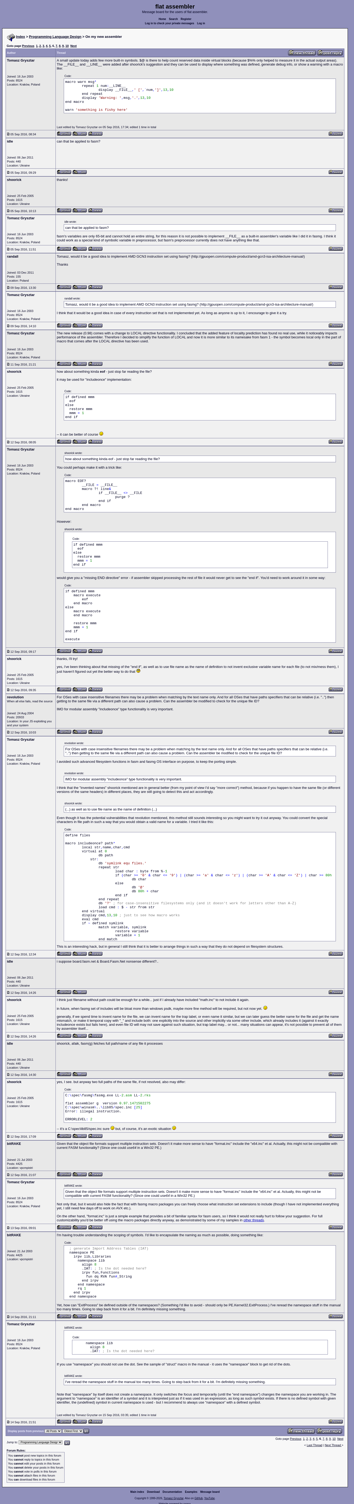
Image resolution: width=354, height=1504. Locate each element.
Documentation (172, 1491)
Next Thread (333, 1445)
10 (67, 45)
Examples (191, 1491)
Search (173, 19)
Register (186, 19)
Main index (137, 1491)
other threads (254, 1220)
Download (153, 1491)
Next (73, 45)
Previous (28, 45)
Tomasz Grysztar (173, 1498)
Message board (210, 1491)
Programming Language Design (55, 37)
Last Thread (315, 1445)
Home (162, 19)
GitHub (198, 1498)
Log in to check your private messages (169, 23)
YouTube (209, 1498)
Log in (201, 23)
